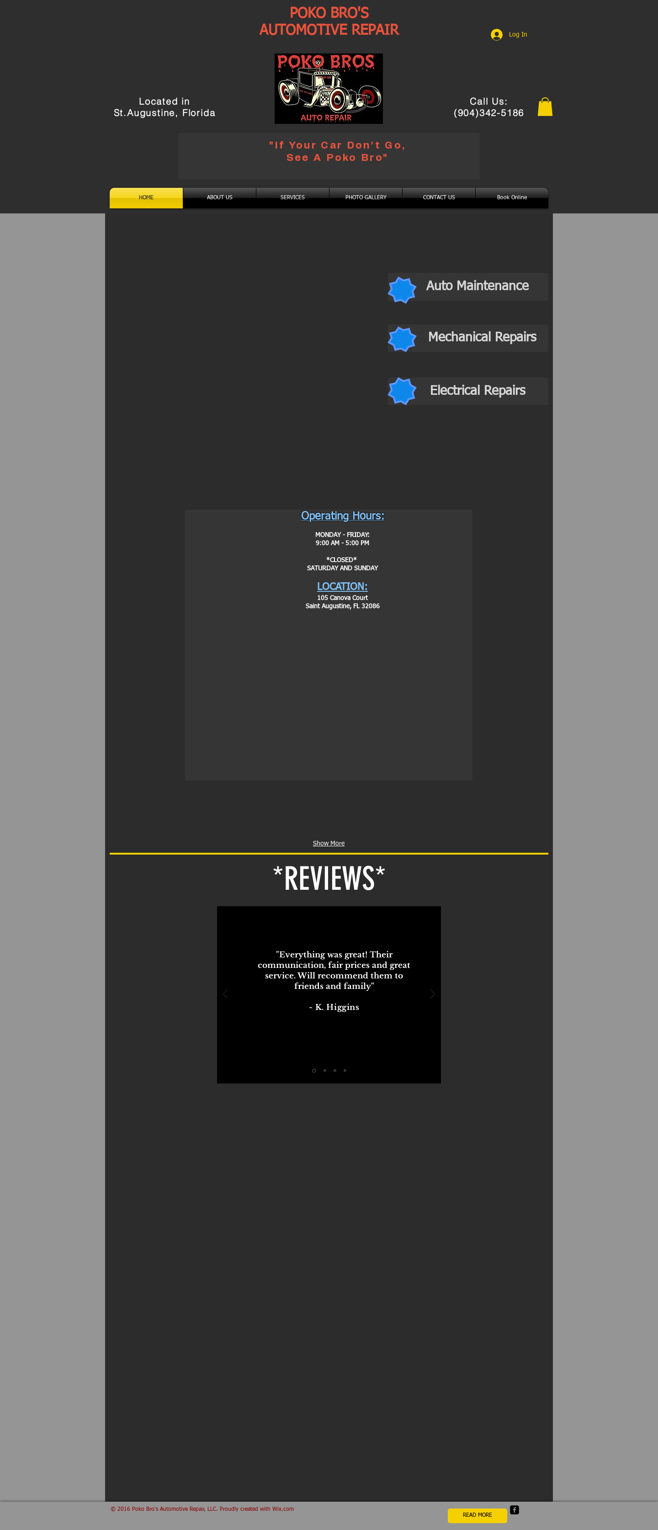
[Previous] (225, 994)
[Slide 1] (314, 1070)
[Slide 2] (325, 1070)
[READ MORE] (477, 1516)
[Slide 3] (335, 1070)
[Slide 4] (345, 1070)
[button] (545, 106)
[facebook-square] (514, 1509)
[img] (155, 815)
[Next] (432, 994)
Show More (329, 843)
